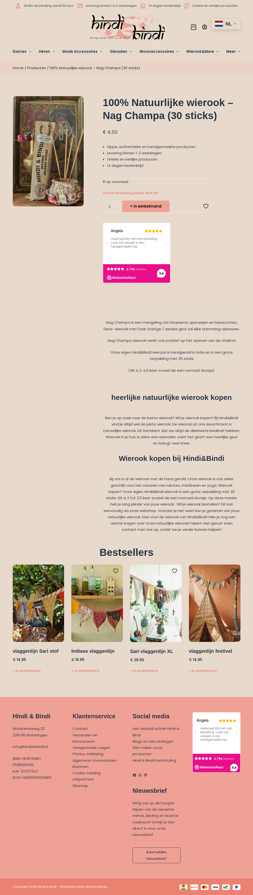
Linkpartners (83, 779)
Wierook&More (203, 51)
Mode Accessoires (83, 51)
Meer (233, 51)
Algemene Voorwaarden (94, 760)
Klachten (80, 766)
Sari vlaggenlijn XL (151, 651)
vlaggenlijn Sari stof (36, 651)
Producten (36, 67)
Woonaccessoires (160, 51)
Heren (48, 51)
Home (18, 67)
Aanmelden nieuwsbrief (156, 855)
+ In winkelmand (145, 206)
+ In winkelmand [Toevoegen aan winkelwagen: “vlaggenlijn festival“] (203, 670)
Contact (80, 728)
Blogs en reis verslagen (153, 741)
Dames (23, 51)
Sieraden (122, 51)
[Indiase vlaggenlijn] (97, 603)
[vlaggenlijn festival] (214, 603)
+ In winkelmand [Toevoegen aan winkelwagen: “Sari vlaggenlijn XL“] (144, 670)
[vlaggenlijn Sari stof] (38, 603)
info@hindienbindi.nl (30, 746)
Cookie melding (86, 772)
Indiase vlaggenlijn (92, 651)
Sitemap (80, 785)
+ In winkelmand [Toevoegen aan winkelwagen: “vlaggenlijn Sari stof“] (26, 670)
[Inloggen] (204, 27)
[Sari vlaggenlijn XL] (156, 603)
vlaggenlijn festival (210, 651)
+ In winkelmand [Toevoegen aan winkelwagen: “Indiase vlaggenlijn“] (85, 670)
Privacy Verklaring (88, 753)
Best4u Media (96, 886)
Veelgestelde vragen (91, 747)
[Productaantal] (111, 206)
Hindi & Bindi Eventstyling (154, 760)
